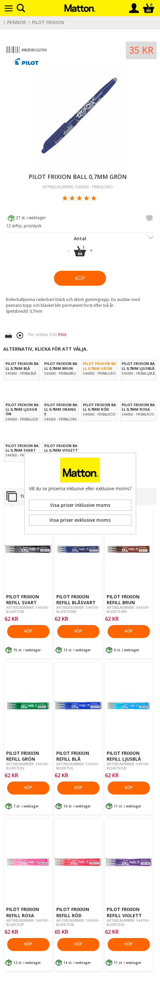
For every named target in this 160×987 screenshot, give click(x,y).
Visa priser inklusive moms (80, 505)
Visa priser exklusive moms (80, 520)
